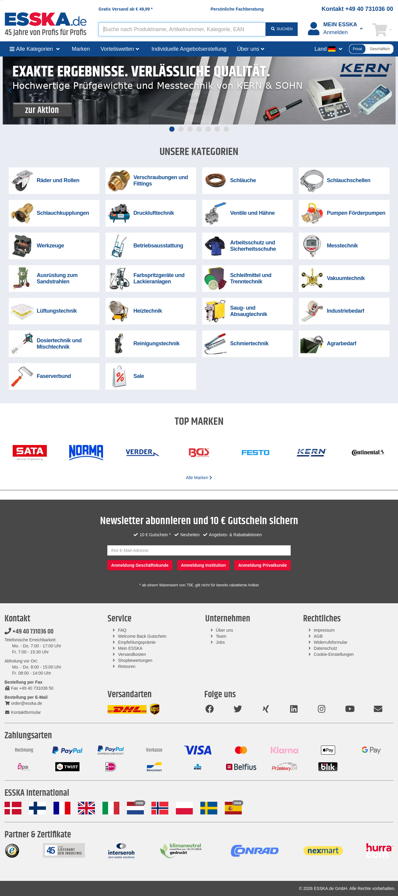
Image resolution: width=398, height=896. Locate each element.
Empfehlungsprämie (137, 642)
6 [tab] (217, 129)
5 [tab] (208, 129)
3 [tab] (190, 129)
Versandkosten (132, 654)
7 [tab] (226, 129)
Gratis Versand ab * (126, 9)
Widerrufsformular (330, 642)
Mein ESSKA (130, 648)
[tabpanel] (199, 90)
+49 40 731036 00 (29, 632)
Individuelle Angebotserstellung (188, 49)
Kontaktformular (23, 712)
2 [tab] (181, 129)
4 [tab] (199, 129)
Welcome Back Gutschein (142, 636)
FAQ (122, 630)
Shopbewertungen (135, 660)
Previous (10, 90)
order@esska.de (23, 703)
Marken (81, 49)
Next (388, 90)
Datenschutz (325, 648)
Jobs (220, 642)
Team (221, 636)
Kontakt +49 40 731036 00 (357, 8)
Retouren (127, 666)
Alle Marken (199, 477)
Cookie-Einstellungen (334, 654)
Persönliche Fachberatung (237, 9)
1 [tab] (172, 129)
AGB (318, 636)
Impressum (324, 630)
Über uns (224, 630)
